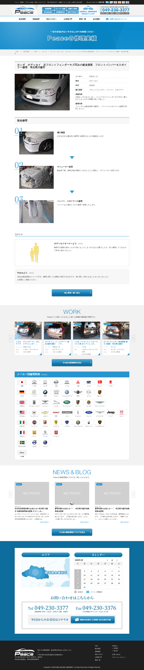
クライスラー (99, 413)
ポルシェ (99, 393)
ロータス (88, 403)
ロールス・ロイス (34, 403)
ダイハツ (99, 383)
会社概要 (96, 19)
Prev (10, 338)
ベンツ (34, 393)
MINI (78, 393)
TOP (96, 646)
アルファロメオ (78, 423)
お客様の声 (68, 19)
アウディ (56, 393)
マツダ (67, 383)
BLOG (116, 651)
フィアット (34, 423)
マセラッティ (88, 423)
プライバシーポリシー (119, 657)
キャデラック (34, 413)
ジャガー (56, 403)
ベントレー (45, 403)
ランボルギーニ (99, 423)
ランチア (67, 423)
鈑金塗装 (97, 648)
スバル (88, 383)
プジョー (45, 433)
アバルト (45, 423)
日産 (56, 383)
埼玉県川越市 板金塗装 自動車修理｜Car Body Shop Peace (69, 667)
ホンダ (45, 383)
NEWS (116, 648)
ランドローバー (67, 403)
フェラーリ (56, 423)
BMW (45, 393)
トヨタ (34, 383)
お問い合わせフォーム (118, 19)
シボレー (45, 413)
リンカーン (78, 413)
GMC (56, 413)
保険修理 (36, 19)
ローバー (78, 403)
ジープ (110, 413)
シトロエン (56, 433)
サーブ (45, 443)
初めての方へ (51, 19)
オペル (88, 393)
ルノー (34, 433)
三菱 (78, 383)
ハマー (67, 413)
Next (133, 338)
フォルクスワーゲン (67, 394)
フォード (88, 413)
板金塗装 (22, 19)
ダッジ (121, 413)
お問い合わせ (116, 654)
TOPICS (114, 646)
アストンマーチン (99, 403)
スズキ (110, 383)
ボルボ (34, 443)
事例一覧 (82, 19)
